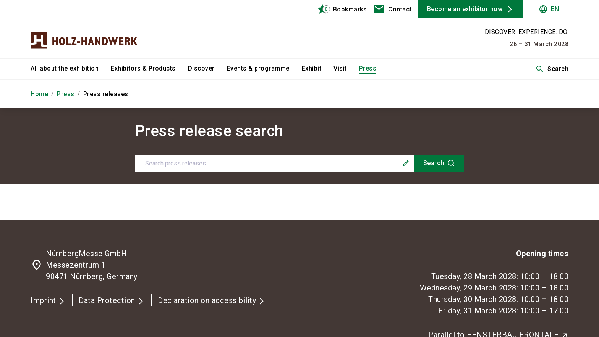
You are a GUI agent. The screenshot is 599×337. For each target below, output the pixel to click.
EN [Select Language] (549, 9)
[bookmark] (338, 9)
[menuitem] (71, 69)
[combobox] (299, 163)
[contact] (392, 9)
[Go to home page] (93, 29)
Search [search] (551, 69)
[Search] (439, 163)
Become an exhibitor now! (465, 9)
